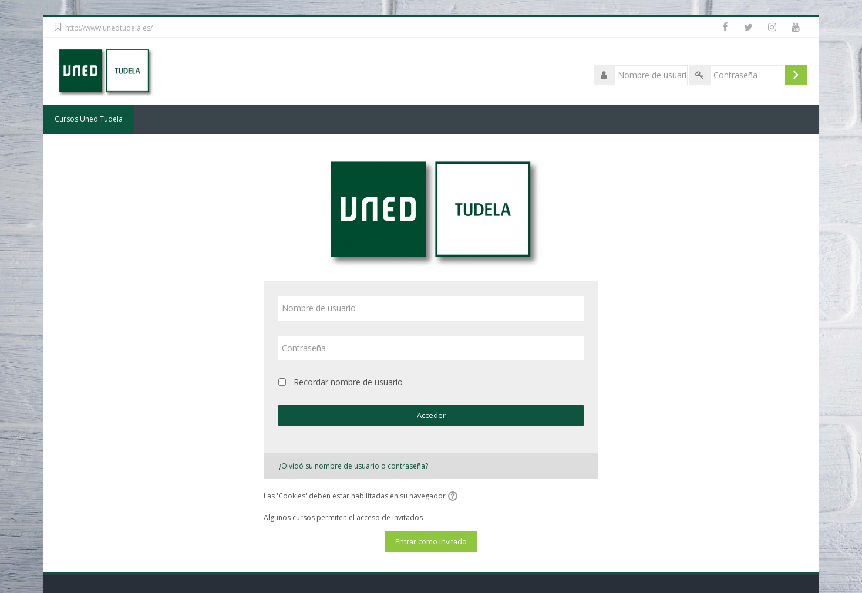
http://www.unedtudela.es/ (109, 28)
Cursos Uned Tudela (89, 119)
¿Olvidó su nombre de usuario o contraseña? (353, 466)
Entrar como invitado (431, 541)
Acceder (431, 415)
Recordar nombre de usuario (348, 382)
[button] (454, 496)
